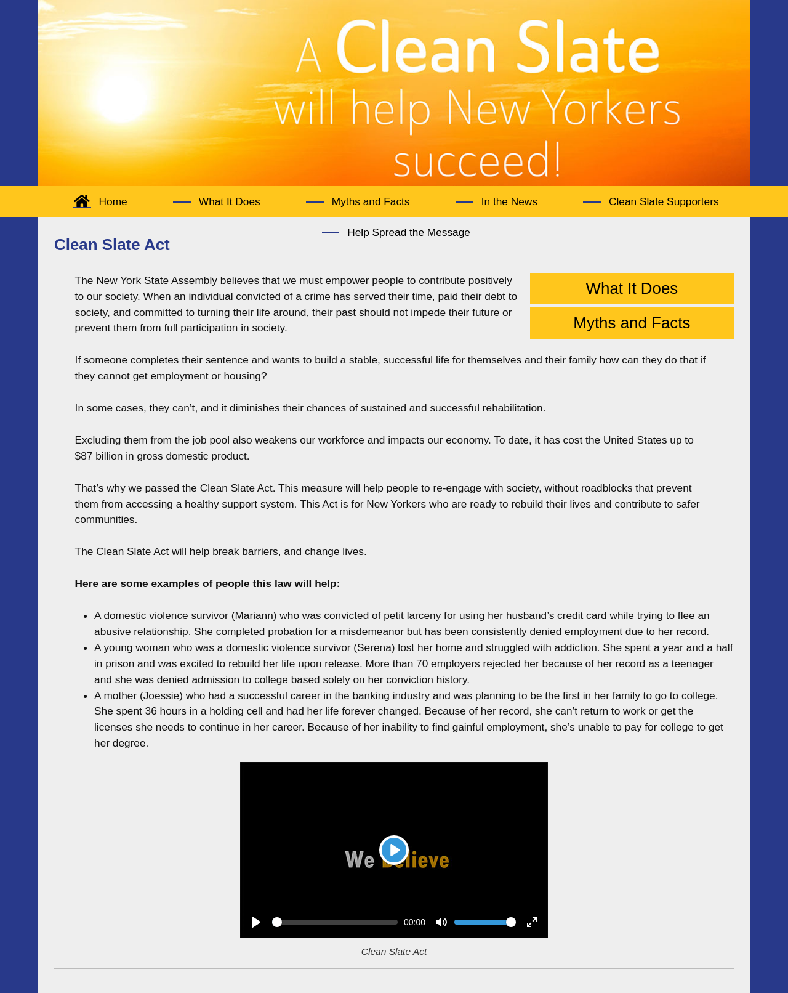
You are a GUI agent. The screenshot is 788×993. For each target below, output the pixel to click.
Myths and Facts (631, 322)
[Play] (394, 850)
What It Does (632, 288)
